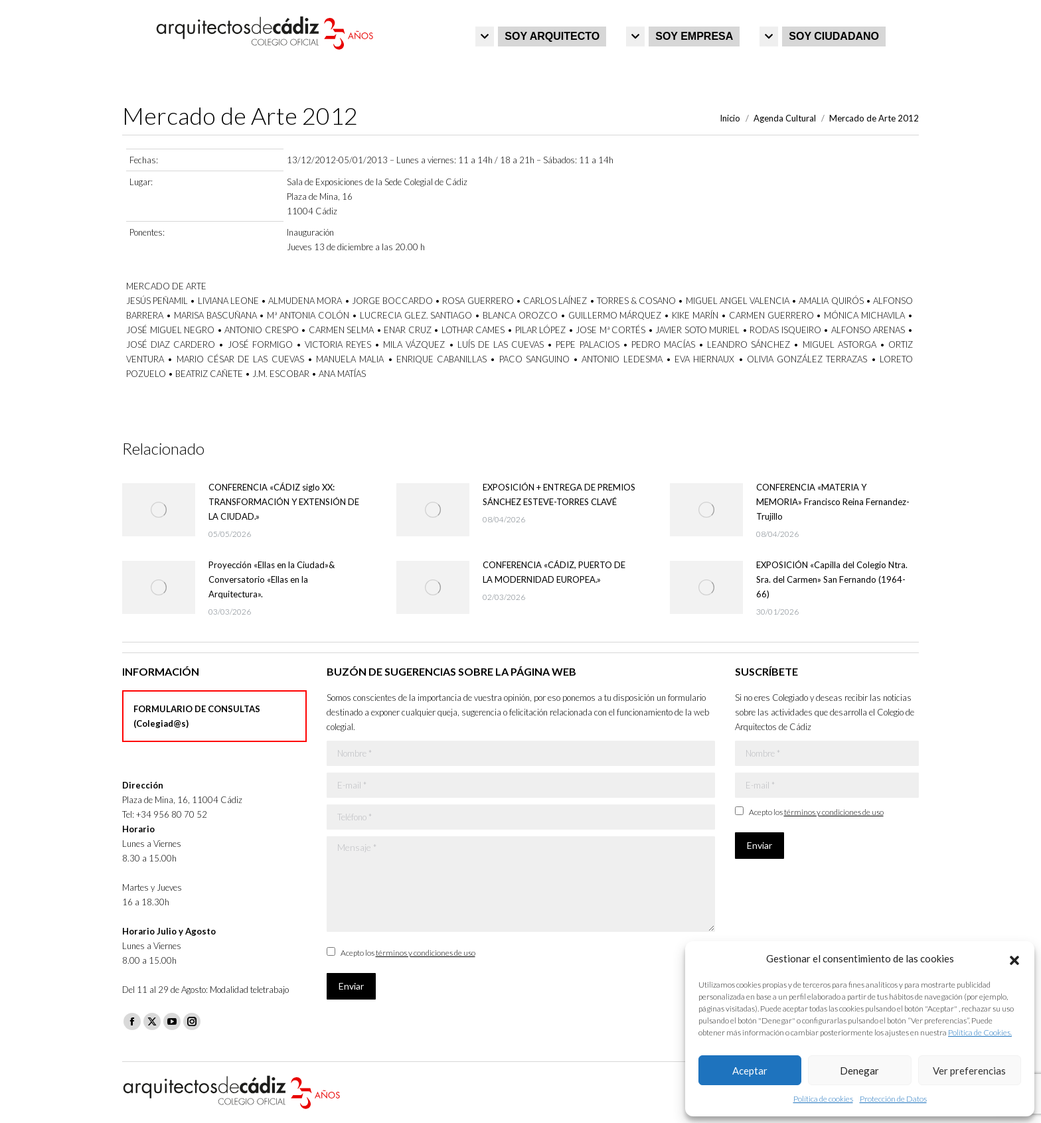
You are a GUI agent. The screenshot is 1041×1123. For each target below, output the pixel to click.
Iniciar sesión (891, 14)
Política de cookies (823, 1099)
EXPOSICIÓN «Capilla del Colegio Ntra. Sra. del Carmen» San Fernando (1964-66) (832, 579)
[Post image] (158, 509)
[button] (1014, 958)
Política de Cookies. (980, 1032)
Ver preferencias (969, 1071)
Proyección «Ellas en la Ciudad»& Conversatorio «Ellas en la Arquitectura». (271, 579)
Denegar (859, 1071)
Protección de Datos (893, 1099)
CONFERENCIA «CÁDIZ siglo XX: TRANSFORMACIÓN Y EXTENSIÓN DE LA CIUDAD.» (283, 502)
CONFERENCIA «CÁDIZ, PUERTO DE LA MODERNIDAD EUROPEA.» (554, 572)
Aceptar (749, 1071)
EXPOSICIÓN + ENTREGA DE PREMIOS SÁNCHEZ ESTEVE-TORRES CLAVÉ (559, 494)
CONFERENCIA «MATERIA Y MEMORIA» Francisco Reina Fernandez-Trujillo (833, 502)
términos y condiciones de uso (425, 953)
